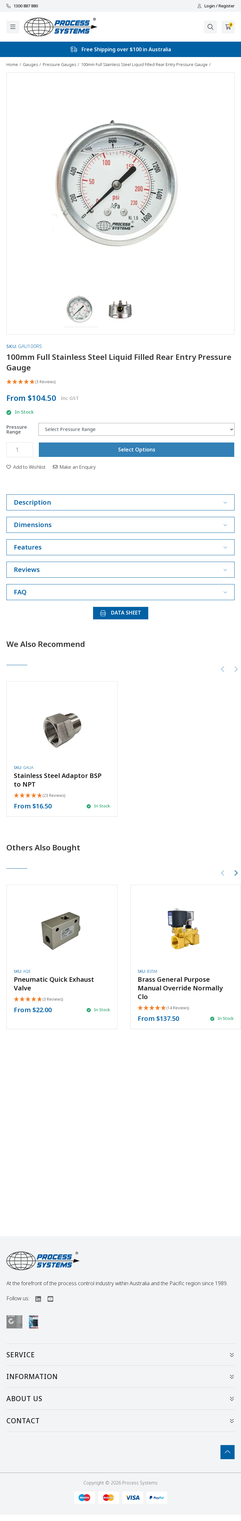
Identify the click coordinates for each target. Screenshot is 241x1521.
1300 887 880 (22, 6)
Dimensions (120, 524)
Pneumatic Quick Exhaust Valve (54, 983)
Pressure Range (16, 429)
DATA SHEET (120, 612)
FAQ (120, 592)
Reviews (120, 569)
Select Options (136, 449)
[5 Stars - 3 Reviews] (120, 382)
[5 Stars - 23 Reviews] (39, 796)
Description (120, 502)
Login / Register (216, 6)
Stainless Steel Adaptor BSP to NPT (57, 780)
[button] (81, 310)
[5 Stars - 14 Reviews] (163, 1008)
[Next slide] (236, 669)
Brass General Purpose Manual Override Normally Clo (180, 988)
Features (120, 547)
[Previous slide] (223, 669)
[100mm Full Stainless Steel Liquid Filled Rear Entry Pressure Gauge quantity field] (19, 449)
